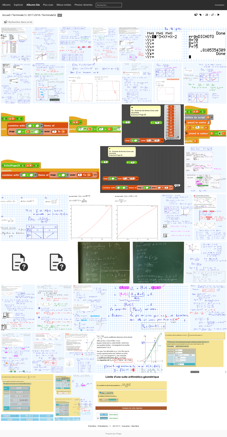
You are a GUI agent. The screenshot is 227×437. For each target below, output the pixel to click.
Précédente (103, 426)
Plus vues (48, 4)
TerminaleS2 (49, 15)
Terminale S (19, 15)
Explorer (18, 4)
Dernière (135, 426)
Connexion (219, 5)
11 (119, 426)
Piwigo (118, 433)
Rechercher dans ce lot (20, 22)
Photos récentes (84, 4)
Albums (6, 4)
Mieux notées (64, 4)
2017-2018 (34, 15)
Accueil (6, 15)
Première (92, 426)
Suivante (126, 426)
